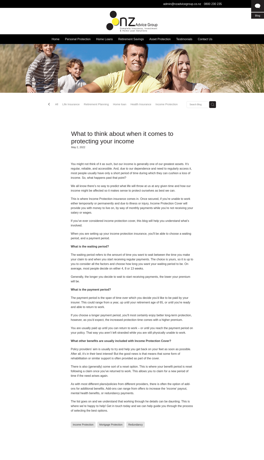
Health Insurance (141, 104)
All (56, 104)
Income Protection (166, 104)
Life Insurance (71, 104)
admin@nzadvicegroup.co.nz (182, 4)
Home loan (119, 104)
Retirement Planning (96, 104)
